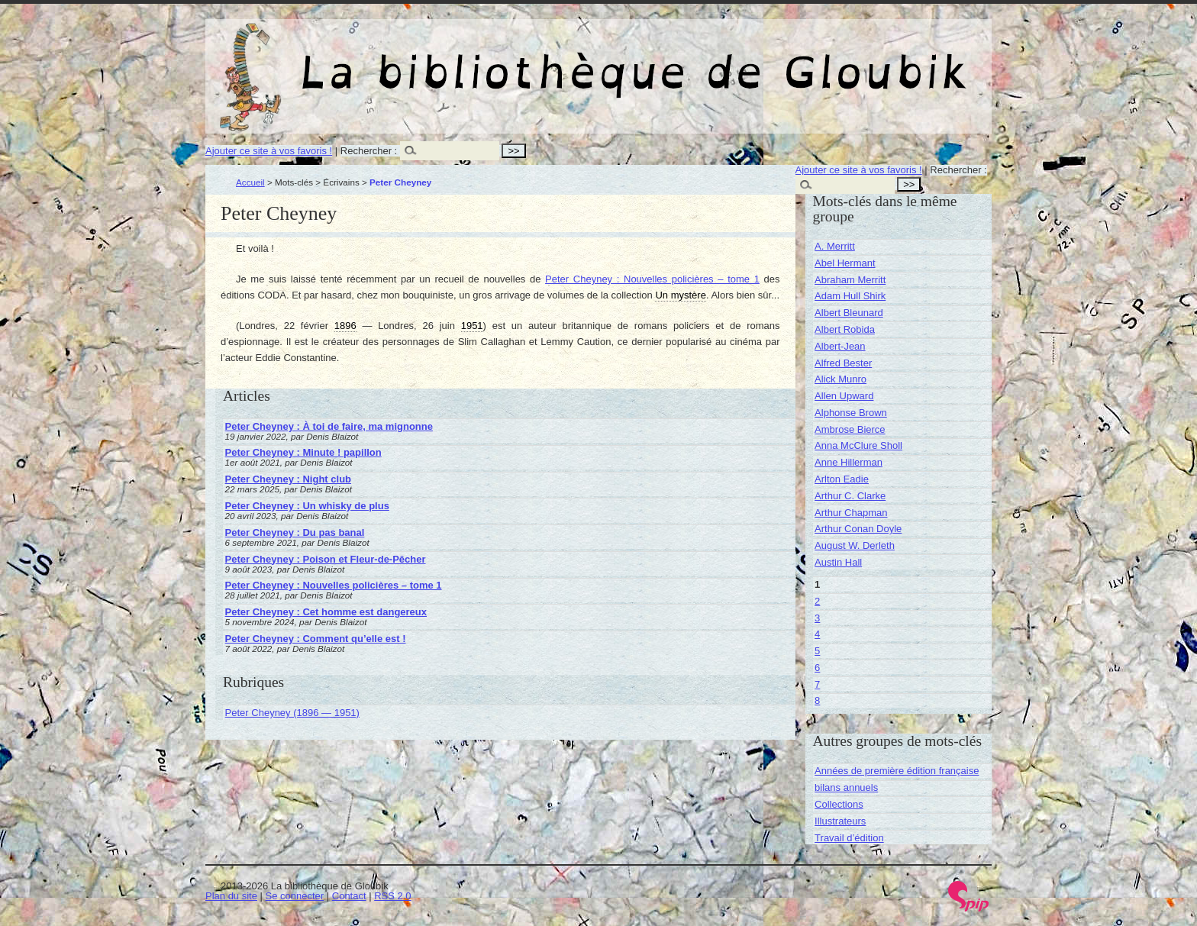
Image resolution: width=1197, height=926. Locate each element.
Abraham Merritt (850, 280)
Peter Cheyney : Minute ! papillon (303, 452)
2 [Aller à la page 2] (817, 601)
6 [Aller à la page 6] (817, 667)
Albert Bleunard (849, 312)
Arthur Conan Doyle (858, 528)
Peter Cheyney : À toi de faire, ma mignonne (329, 426)
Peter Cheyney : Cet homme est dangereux (326, 612)
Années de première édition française (897, 770)
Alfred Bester (843, 363)
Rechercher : (368, 150)
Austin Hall (838, 562)
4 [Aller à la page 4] (817, 634)
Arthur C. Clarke (850, 496)
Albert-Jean (840, 346)
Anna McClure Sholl (858, 445)
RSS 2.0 (392, 896)
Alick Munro (840, 379)
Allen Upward (844, 396)
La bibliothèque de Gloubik (760, 59)
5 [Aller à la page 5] (817, 651)
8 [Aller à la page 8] (817, 700)
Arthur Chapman (851, 512)
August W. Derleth (855, 545)
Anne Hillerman (848, 462)
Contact (349, 896)
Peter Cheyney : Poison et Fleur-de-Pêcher (325, 559)
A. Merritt (835, 246)
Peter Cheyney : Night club (288, 479)
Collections (839, 804)
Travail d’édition (849, 838)
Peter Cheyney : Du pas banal (295, 532)
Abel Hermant (845, 263)
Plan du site (231, 896)
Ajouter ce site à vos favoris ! (268, 150)
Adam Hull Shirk (850, 296)
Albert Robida (845, 329)
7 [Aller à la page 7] (817, 684)
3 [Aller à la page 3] (817, 618)
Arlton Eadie (842, 479)
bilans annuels (846, 787)
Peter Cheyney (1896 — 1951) (292, 712)
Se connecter (295, 896)
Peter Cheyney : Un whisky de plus (307, 505)
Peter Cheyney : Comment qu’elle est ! (315, 638)
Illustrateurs (840, 821)
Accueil (250, 182)
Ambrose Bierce (850, 429)
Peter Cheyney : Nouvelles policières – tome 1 (652, 279)
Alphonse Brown (851, 412)
